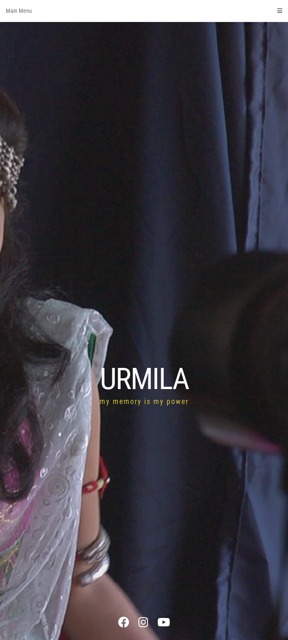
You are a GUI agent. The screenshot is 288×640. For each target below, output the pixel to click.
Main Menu (144, 10)
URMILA (144, 379)
